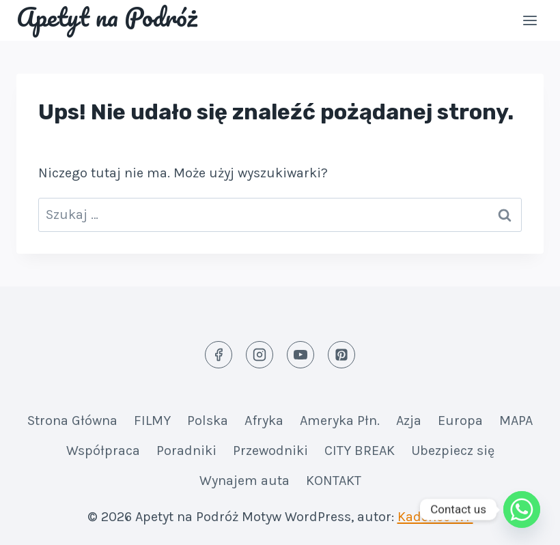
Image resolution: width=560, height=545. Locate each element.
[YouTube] (300, 354)
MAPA (516, 420)
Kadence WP (435, 517)
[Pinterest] (341, 354)
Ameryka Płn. (340, 420)
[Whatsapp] (521, 509)
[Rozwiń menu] (530, 20)
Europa (460, 420)
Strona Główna (72, 420)
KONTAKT (333, 480)
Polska (207, 420)
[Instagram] (259, 354)
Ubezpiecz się (452, 450)
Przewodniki (270, 450)
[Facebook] (218, 354)
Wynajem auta (244, 480)
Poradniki (186, 450)
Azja (408, 420)
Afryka (263, 420)
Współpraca (103, 450)
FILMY (152, 420)
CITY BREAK (359, 450)
